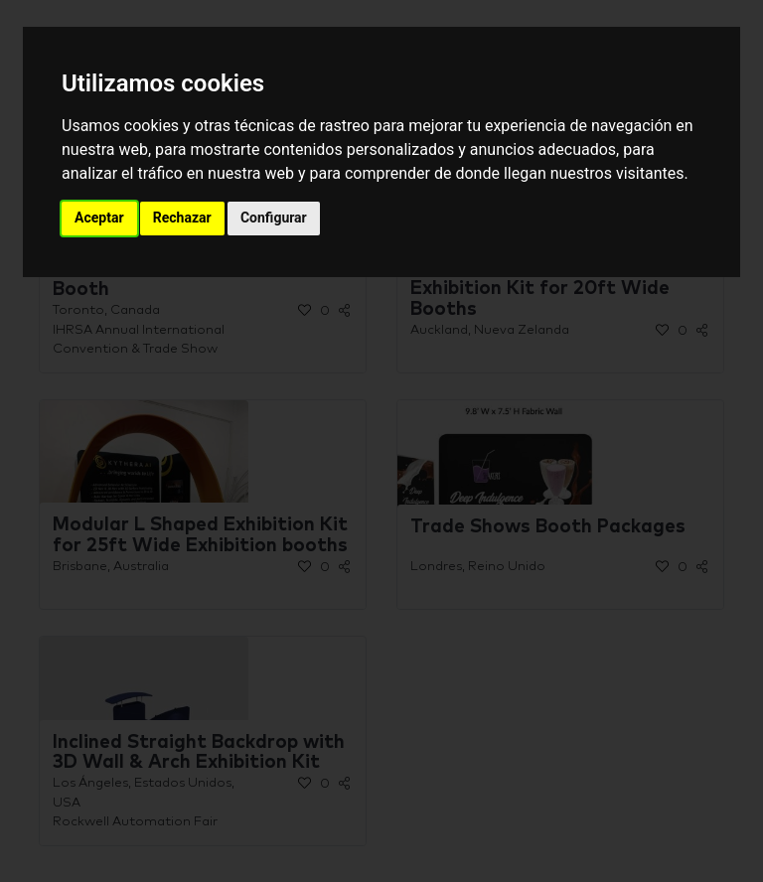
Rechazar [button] (182, 217)
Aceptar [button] (99, 217)
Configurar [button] (273, 217)
